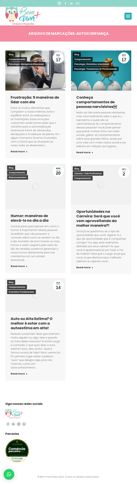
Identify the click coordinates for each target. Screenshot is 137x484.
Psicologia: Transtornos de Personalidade (95, 69)
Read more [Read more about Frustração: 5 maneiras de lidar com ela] (19, 151)
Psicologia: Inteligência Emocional (26, 64)
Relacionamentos (17, 177)
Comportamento (17, 59)
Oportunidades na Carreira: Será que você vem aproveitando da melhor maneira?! (98, 218)
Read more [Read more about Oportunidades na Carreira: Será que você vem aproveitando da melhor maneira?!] (84, 267)
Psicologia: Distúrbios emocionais (91, 64)
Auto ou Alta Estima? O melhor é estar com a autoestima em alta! (31, 323)
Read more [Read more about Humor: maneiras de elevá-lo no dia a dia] (19, 266)
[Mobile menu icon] (128, 16)
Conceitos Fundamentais (21, 292)
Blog (11, 54)
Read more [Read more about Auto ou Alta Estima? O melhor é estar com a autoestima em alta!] (19, 373)
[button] (9, 474)
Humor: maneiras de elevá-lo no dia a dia (30, 218)
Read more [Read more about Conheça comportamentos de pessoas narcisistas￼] (84, 152)
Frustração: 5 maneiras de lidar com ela (35, 100)
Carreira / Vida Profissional (88, 173)
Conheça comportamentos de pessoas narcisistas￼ (96, 102)
